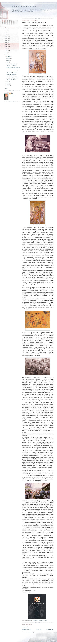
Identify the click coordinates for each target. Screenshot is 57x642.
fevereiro (8, 85)
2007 (6, 52)
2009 (6, 48)
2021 (6, 30)
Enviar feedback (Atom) (31, 632)
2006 (6, 54)
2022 (6, 28)
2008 (6, 50)
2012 (6, 42)
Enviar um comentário (25, 627)
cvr (12, 93)
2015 (6, 36)
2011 (6, 44)
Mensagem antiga (49, 629)
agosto (7, 60)
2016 (6, 34)
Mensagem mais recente (26, 629)
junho (7, 81)
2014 (6, 38)
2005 (6, 88)
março (7, 83)
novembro (8, 56)
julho (7, 62)
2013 (6, 40)
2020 (6, 32)
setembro (8, 58)
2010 (6, 46)
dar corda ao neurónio (24, 6)
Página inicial (38, 629)
